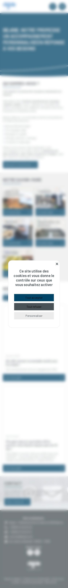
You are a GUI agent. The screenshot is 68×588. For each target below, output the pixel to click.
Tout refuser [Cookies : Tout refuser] (34, 306)
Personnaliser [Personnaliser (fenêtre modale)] (33, 315)
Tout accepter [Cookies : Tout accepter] (34, 297)
